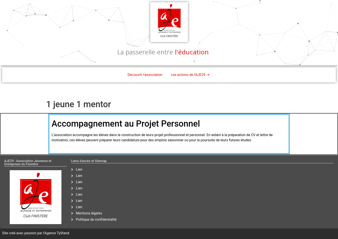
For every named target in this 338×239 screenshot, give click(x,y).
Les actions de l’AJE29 (190, 75)
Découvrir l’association (145, 75)
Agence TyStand (56, 233)
